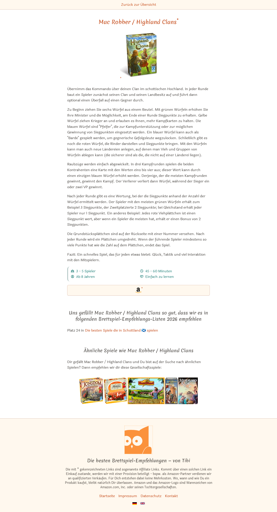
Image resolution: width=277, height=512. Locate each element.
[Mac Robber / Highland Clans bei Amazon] (138, 58)
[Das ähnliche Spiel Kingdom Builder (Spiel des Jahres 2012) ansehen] (91, 391)
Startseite (107, 496)
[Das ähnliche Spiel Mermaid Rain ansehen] (188, 391)
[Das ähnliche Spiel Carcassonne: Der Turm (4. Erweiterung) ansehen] (171, 391)
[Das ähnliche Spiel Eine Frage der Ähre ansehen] (146, 391)
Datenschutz (151, 496)
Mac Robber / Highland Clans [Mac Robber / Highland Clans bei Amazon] (139, 22)
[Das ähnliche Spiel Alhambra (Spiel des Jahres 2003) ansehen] (116, 391)
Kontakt (171, 496)
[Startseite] (138, 440)
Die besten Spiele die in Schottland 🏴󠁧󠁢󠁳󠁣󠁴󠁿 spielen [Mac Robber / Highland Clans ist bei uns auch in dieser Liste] (121, 330)
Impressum (127, 496)
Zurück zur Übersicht (138, 4)
